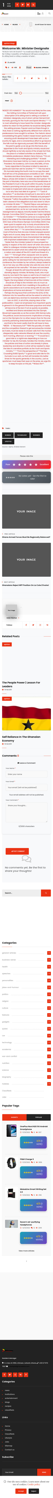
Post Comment (18, 851)
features (5, 1015)
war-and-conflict (9, 1056)
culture (5, 1008)
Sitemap (8, 1446)
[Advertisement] (26, 392)
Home (6, 24)
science (5, 1070)
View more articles (26, 1251)
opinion (45, 67)
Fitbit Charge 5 (27, 1159)
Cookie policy (33, 1484)
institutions (10, 1394)
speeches (6, 973)
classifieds (9, 1410)
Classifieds (6, 1091)
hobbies (5, 1084)
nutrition (5, 1063)
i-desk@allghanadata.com (18, 1366)
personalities (7, 980)
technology (7, 1042)
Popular (38, 1117)
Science (8, 435)
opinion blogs (9, 43)
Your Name (11, 768)
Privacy (8, 1430)
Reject (33, 1491)
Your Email (10, 781)
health (5, 966)
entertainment (11, 1398)
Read (29, 67)
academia (6, 1049)
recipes (8, 1406)
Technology (22, 435)
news (7, 1390)
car (3, 1035)
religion (5, 1001)
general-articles (9, 953)
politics (5, 994)
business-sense (9, 960)
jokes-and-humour (10, 987)
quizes (5, 1029)
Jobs (4, 1097)
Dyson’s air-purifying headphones (30, 1223)
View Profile (13, 618)
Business (36, 435)
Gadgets (14, 1117)
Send (44, 1472)
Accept (21, 1491)
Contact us (9, 1449)
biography (6, 1077)
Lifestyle (8, 441)
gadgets (5, 1022)
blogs (15, 24)
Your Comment (12, 800)
